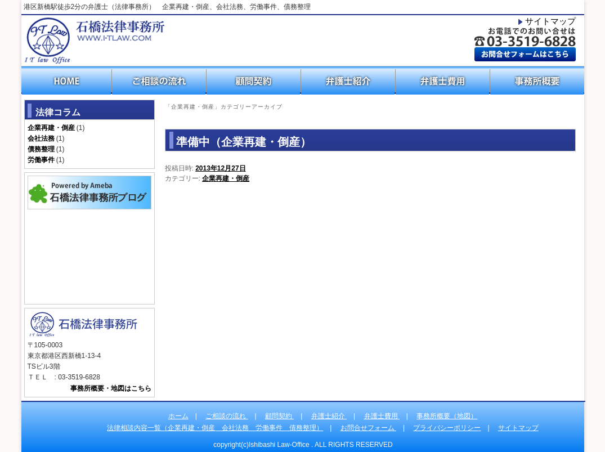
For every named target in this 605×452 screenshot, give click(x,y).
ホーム (178, 416)
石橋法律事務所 (94, 40)
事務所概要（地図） (446, 416)
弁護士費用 (443, 80)
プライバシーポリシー (447, 428)
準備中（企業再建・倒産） (243, 142)
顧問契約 (254, 80)
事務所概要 (537, 80)
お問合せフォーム (368, 428)
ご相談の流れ (159, 80)
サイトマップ (550, 21)
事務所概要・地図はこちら (110, 388)
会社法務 (41, 138)
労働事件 (41, 160)
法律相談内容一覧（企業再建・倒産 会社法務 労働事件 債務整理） (215, 428)
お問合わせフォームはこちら (525, 53)
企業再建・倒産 (225, 178)
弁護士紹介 (348, 80)
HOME (67, 80)
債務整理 (41, 149)
